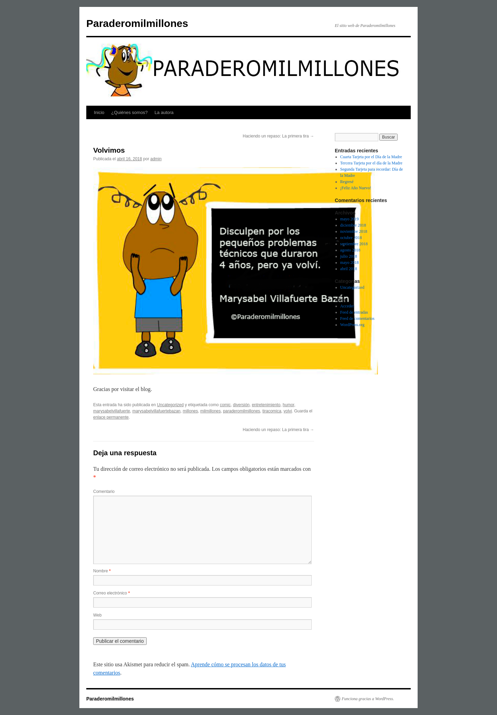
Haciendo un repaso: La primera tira (278, 136)
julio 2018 (348, 256)
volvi (288, 411)
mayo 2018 (349, 262)
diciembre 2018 (353, 225)
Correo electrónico (111, 593)
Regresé (347, 181)
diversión (241, 404)
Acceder (347, 306)
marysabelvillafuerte (111, 411)
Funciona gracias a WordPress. (368, 698)
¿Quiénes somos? (129, 112)
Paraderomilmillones (137, 23)
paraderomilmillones (241, 411)
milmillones (210, 411)
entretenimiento (266, 404)
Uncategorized (170, 404)
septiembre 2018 (354, 243)
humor (288, 404)
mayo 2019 (349, 219)
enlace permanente (111, 417)
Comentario (104, 491)
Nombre (102, 571)
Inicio (99, 112)
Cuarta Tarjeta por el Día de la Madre (371, 156)
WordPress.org (352, 324)
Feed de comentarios (357, 318)
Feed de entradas (354, 312)
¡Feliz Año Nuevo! (355, 187)
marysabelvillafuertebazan (156, 411)
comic (225, 404)
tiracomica (271, 411)
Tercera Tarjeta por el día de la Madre (371, 163)
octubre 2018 (351, 237)
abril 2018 (348, 268)
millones (190, 411)
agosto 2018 (350, 250)
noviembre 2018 (353, 231)
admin (156, 158)
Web (97, 615)
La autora (164, 112)
